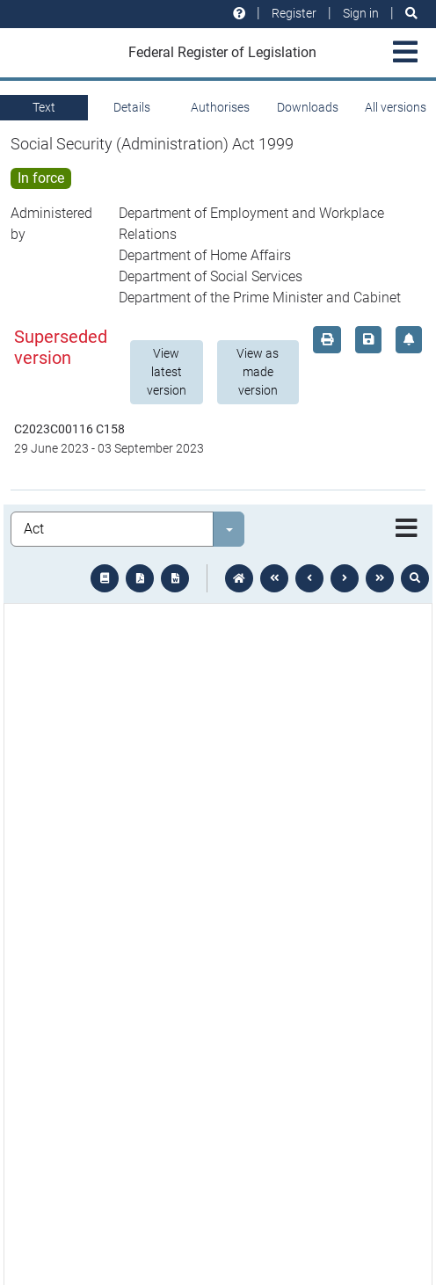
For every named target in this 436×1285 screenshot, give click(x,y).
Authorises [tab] (220, 107)
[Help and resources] (239, 13)
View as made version (257, 371)
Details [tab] (131, 107)
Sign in (361, 13)
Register (294, 13)
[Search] (411, 13)
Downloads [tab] (307, 107)
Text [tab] (44, 107)
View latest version (166, 371)
